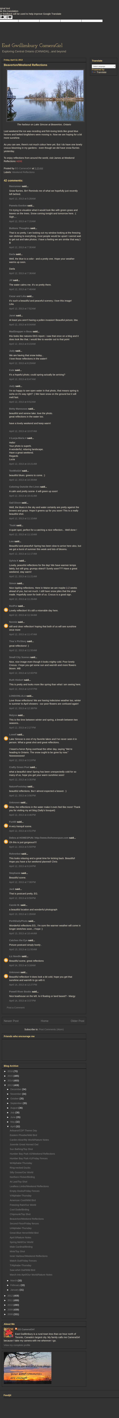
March (14, 1280)
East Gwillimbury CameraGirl (32, 45)
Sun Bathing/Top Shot (21, 1149)
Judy (12, 350)
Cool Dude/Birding (19, 1209)
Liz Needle (15, 956)
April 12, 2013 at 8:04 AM (22, 324)
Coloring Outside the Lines (24, 486)
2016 (10, 1071)
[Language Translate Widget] (104, 66)
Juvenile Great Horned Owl (24, 1144)
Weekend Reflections (23, 172)
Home (44, 1020)
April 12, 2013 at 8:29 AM (22, 363)
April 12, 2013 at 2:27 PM (22, 727)
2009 (10, 1309)
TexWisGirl (15, 470)
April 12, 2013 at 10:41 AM (23, 495)
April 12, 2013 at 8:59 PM (22, 898)
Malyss (13, 715)
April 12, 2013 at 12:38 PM (23, 708)
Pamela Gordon (18, 205)
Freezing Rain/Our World (23, 1205)
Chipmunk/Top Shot (20, 1214)
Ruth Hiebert (16, 680)
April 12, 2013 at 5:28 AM (22, 198)
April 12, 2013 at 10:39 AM (23, 480)
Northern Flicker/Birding (22, 1177)
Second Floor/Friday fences (24, 1223)
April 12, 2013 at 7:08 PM (22, 882)
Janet (12, 315)
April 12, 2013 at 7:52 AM (22, 308)
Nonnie (13, 622)
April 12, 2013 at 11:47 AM (23, 634)
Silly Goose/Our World (21, 1172)
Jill (10, 280)
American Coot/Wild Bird (23, 1200)
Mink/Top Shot (17, 1251)
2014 (10, 1080)
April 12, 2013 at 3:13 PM (22, 760)
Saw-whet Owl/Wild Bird (22, 1270)
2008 (10, 1314)
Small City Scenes (19, 657)
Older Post (77, 1020)
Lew (11, 541)
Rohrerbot (15, 853)
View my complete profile (17, 1345)
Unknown (14, 802)
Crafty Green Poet (19, 767)
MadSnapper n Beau (20, 331)
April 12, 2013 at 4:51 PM (22, 831)
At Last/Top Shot (18, 1181)
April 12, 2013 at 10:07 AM (23, 431)
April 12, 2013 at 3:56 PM (22, 795)
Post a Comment (16, 1007)
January (15, 1290)
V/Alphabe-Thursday (20, 1195)
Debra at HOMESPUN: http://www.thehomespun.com (39, 837)
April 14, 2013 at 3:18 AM (22, 965)
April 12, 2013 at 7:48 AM (22, 289)
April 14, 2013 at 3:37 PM (22, 1000)
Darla (12, 254)
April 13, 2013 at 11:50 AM (23, 949)
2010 (10, 1305)
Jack (12, 889)
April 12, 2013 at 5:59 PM (22, 847)
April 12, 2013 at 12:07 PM (23, 689)
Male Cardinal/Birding (21, 1246)
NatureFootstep (18, 786)
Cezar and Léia (17, 296)
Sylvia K (13, 560)
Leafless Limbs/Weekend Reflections (29, 1186)
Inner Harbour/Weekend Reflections (29, 1256)
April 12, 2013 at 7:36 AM (22, 273)
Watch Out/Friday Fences (23, 1260)
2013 (10, 1085)
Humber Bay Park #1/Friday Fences (29, 1158)
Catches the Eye (18, 940)
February (15, 1285)
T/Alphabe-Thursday (20, 1265)
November (16, 1094)
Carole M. (14, 905)
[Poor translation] (8, 17)
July (12, 1112)
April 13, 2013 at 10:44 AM (23, 933)
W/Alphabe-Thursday (21, 1163)
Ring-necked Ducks (20, 1167)
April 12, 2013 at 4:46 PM (22, 815)
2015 (10, 1076)
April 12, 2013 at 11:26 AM (23, 599)
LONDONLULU (17, 696)
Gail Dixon (15, 502)
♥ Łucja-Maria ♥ (18, 438)
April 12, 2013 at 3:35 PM (22, 779)
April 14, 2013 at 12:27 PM (23, 984)
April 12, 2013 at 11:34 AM (23, 615)
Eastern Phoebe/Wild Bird (23, 1135)
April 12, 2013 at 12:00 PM (23, 673)
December (16, 1089)
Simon (13, 583)
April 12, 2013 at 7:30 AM (22, 247)
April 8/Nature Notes (20, 1237)
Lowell (13, 734)
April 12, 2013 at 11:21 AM (23, 576)
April (13, 1126)
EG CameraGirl (25, 1329)
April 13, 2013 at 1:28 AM (22, 914)
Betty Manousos (18, 408)
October (15, 1098)
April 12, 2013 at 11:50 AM (23, 650)
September (16, 1103)
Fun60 (12, 821)
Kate (11, 370)
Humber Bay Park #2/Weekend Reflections (32, 1153)
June (13, 1117)
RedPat (13, 606)
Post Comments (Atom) (51, 1029)
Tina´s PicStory (17, 641)
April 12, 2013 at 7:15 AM (22, 221)
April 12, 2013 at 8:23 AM (22, 344)
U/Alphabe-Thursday (21, 1228)
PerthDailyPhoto (18, 921)
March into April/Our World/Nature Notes (31, 1274)
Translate (99, 72)
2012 (10, 1295)
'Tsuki (12, 525)
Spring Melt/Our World (21, 1242)
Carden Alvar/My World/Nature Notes (29, 1140)
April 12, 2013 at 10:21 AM (23, 464)
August (14, 1108)
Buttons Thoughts (19, 228)
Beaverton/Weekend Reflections (27, 1219)
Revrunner (15, 186)
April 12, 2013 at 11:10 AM (23, 518)
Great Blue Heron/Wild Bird (24, 1233)
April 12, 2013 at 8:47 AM (22, 379)
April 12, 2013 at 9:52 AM (22, 402)
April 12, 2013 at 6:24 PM (22, 866)
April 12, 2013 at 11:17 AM (23, 553)
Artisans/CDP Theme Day (23, 1130)
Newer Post (11, 1020)
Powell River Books (20, 991)
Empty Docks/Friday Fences (25, 1191)
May (12, 1121)
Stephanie (15, 873)
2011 (10, 1300)
